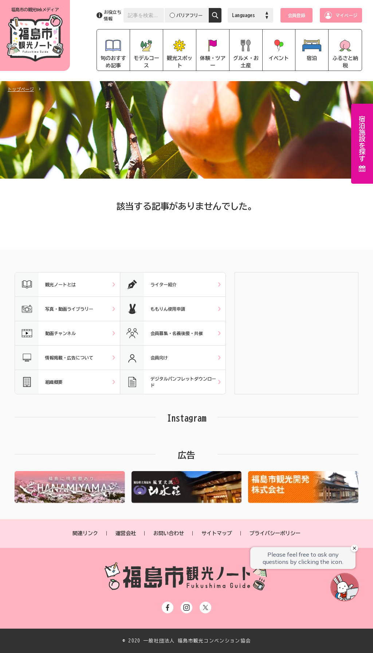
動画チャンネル (45, 333)
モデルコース (146, 62)
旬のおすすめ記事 (113, 62)
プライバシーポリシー (275, 533)
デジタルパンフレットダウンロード (168, 382)
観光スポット (179, 62)
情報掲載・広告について (54, 358)
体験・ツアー (212, 62)
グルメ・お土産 (246, 62)
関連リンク (85, 533)
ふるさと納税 (345, 62)
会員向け (144, 358)
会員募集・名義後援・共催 (161, 333)
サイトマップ (216, 533)
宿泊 (312, 58)
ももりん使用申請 (152, 309)
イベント (278, 58)
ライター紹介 (148, 284)
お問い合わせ (168, 533)
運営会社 (125, 533)
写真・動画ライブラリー (54, 309)
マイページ (346, 15)
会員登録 (296, 15)
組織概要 (39, 382)
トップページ (21, 89)
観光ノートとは (45, 284)
